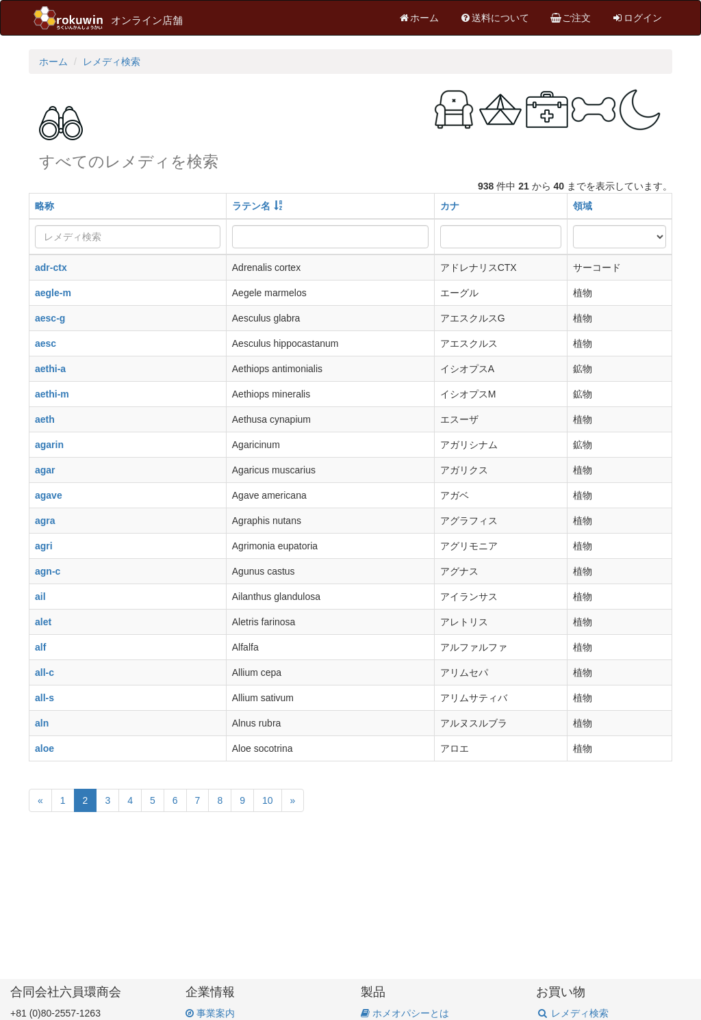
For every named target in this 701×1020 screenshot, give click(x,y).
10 (267, 800)
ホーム (418, 17)
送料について (494, 17)
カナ (449, 205)
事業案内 (210, 1013)
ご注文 (570, 17)
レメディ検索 (111, 61)
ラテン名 (251, 205)
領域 (582, 205)
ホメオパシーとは (405, 1013)
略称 (44, 205)
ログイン (636, 17)
